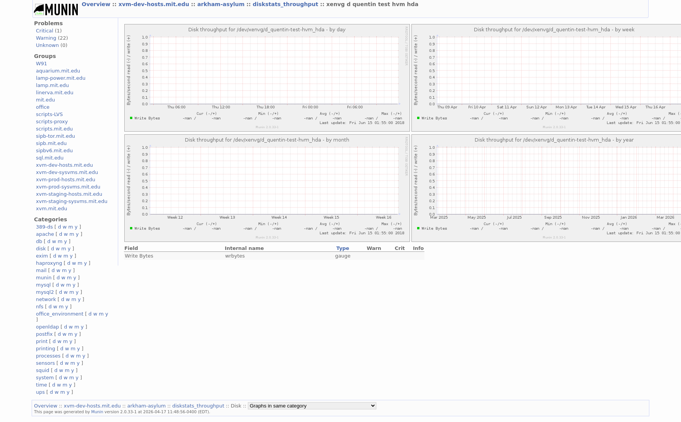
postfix (44, 334)
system (45, 377)
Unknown (47, 45)
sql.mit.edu (50, 158)
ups (40, 392)
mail (41, 270)
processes (48, 356)
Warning (46, 38)
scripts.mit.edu (54, 129)
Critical (44, 31)
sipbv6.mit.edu (54, 150)
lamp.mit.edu (52, 85)
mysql (43, 285)
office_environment (60, 314)
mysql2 (45, 292)
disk (41, 248)
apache (45, 234)
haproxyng (49, 263)
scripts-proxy (52, 121)
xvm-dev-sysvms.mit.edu (67, 172)
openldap (47, 327)
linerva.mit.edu (54, 92)
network (46, 299)
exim (42, 256)
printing (45, 348)
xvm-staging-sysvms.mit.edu (71, 201)
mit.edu (45, 100)
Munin (97, 411)
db (39, 241)
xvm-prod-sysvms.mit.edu (68, 187)
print (41, 341)
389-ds (44, 227)
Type (342, 248)
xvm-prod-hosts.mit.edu (65, 179)
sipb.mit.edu (51, 143)
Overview (97, 4)
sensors (45, 363)
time (41, 385)
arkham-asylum (221, 4)
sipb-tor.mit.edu (55, 136)
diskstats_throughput (286, 4)
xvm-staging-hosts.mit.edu (69, 194)
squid (42, 370)
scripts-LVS (49, 114)
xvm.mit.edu (51, 208)
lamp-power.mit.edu (60, 78)
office (43, 107)
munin (43, 277)
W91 (41, 63)
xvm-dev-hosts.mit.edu (155, 4)
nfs (39, 306)
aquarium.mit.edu (58, 71)
